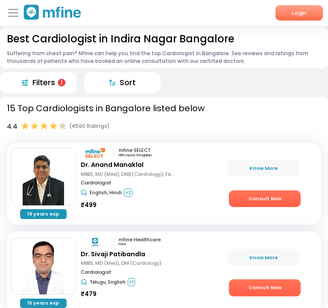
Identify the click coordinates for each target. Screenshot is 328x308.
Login (299, 13)
